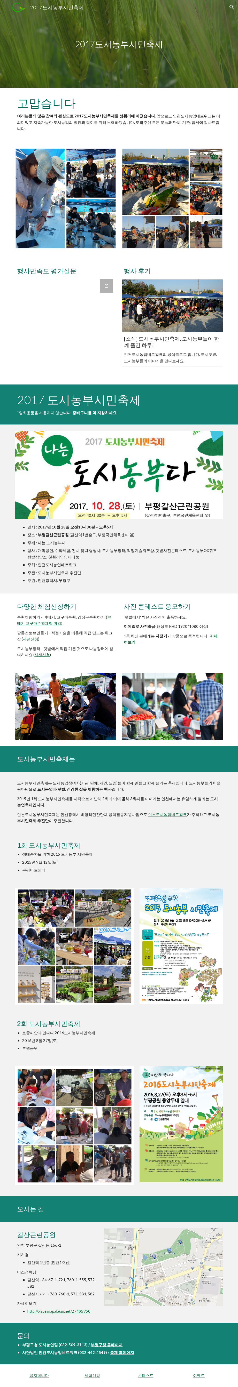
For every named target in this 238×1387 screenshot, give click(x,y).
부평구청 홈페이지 (106, 1345)
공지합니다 (39, 1375)
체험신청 (92, 1375)
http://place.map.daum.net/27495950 (58, 1311)
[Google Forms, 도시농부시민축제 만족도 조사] (65, 328)
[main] (119, 44)
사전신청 (30, 639)
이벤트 (199, 1375)
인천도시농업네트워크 (167, 814)
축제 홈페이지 (122, 1352)
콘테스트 (145, 1375)
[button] (232, 7)
